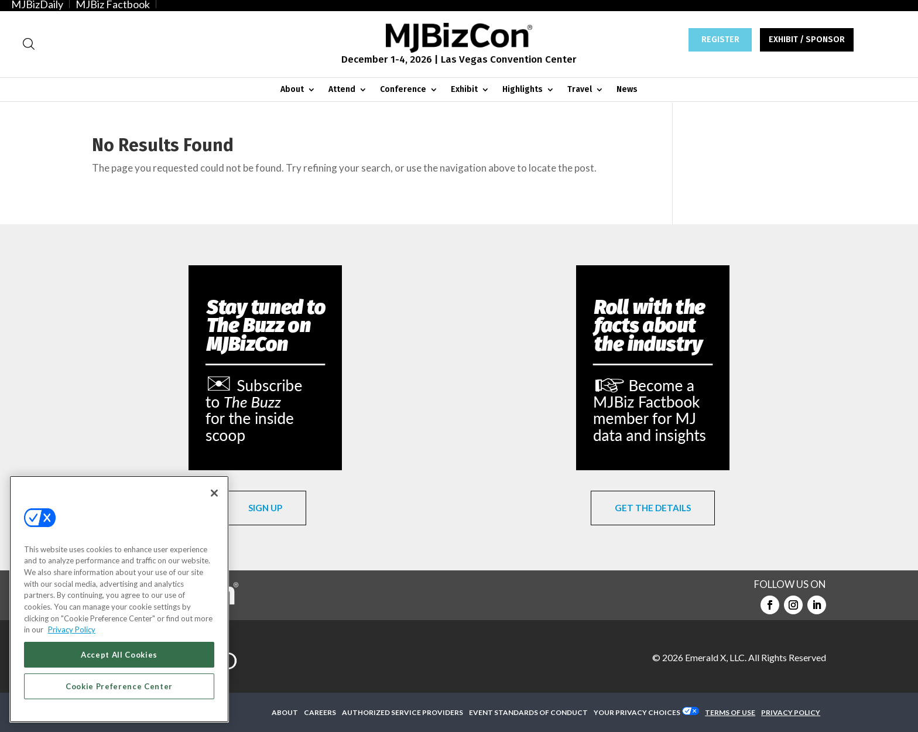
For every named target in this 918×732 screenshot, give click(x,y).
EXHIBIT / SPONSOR (807, 40)
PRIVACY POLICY (790, 712)
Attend (341, 89)
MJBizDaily (37, 4)
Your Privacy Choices (637, 712)
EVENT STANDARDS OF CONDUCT (528, 712)
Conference (403, 89)
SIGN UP (265, 507)
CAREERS (320, 712)
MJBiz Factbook (113, 4)
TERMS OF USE (730, 712)
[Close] (214, 493)
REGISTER (720, 40)
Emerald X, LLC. (715, 657)
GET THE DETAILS (653, 507)
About (292, 89)
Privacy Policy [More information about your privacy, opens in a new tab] (71, 629)
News (627, 89)
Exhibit (464, 89)
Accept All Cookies (119, 654)
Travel (579, 89)
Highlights (522, 89)
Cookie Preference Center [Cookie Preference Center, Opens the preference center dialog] (119, 686)
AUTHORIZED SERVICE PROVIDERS (402, 712)
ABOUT (285, 712)
